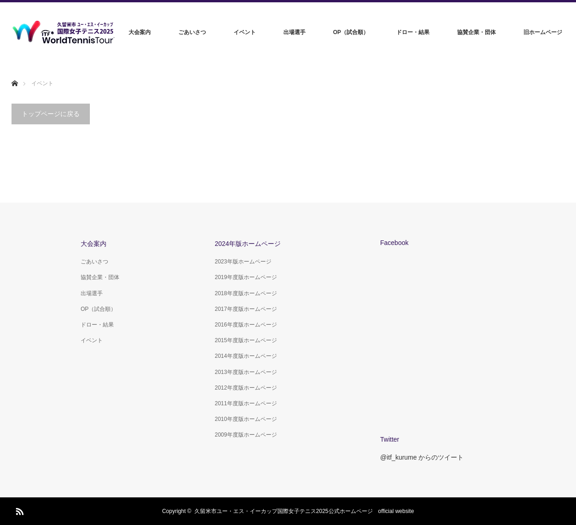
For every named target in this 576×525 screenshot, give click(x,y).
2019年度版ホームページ (246, 277)
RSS (18, 510)
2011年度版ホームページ (246, 403)
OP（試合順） (351, 32)
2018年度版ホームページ (246, 293)
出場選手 (294, 32)
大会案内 (140, 32)
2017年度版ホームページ (246, 309)
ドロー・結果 (412, 32)
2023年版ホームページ (243, 261)
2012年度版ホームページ (246, 388)
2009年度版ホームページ (246, 435)
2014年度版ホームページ (246, 356)
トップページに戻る (51, 113)
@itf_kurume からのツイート (422, 457)
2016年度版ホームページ (246, 324)
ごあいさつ (192, 32)
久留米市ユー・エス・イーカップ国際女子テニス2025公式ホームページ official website (304, 511)
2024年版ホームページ (248, 243)
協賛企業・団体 (476, 32)
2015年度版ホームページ (246, 340)
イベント (245, 32)
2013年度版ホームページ (246, 372)
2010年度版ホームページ (246, 419)
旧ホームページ (542, 32)
